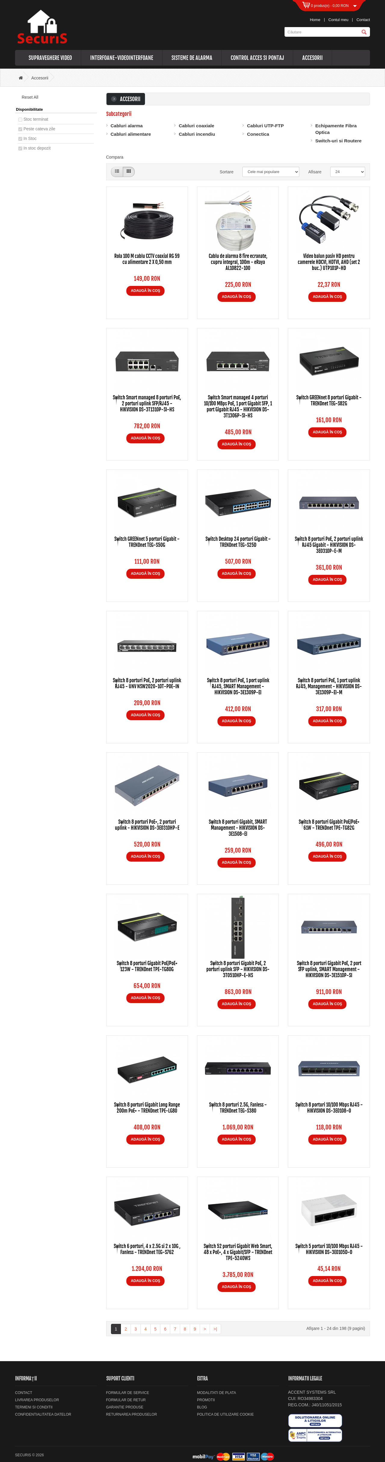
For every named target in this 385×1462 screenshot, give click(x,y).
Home (315, 19)
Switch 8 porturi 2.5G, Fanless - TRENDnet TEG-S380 (238, 1108)
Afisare (314, 171)
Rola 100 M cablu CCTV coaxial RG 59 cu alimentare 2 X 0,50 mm (147, 259)
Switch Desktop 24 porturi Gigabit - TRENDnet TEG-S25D (238, 542)
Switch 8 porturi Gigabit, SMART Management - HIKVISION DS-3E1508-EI (238, 828)
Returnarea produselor (131, 1414)
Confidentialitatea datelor (43, 1414)
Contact (363, 19)
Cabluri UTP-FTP (265, 125)
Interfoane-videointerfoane (121, 57)
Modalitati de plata (216, 1393)
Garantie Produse (124, 1407)
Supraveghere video (50, 57)
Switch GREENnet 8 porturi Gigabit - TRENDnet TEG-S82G (329, 401)
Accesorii (312, 57)
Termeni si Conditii (34, 1407)
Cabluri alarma (127, 125)
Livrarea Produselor (37, 1400)
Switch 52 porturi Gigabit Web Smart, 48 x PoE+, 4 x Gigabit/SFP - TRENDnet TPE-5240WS (238, 1252)
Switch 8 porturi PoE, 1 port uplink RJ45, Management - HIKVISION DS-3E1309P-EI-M (329, 686)
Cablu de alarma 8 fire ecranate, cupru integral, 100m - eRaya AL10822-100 (238, 262)
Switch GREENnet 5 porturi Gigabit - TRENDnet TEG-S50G (147, 542)
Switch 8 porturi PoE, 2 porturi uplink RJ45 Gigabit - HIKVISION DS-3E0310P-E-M (329, 545)
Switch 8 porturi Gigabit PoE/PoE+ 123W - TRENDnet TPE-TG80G (147, 966)
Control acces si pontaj (257, 57)
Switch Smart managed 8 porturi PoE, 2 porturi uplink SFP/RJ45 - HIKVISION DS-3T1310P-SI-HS (147, 404)
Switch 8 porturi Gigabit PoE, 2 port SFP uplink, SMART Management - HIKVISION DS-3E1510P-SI (329, 969)
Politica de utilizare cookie (225, 1414)
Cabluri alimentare (131, 134)
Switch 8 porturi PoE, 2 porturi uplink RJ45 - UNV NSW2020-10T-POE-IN (147, 683)
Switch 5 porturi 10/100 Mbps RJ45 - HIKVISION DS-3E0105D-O (329, 1249)
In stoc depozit (37, 148)
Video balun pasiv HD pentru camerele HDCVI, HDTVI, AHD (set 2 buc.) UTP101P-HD (329, 262)
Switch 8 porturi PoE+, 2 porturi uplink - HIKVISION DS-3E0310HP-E (147, 825)
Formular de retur (126, 1400)
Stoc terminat (35, 119)
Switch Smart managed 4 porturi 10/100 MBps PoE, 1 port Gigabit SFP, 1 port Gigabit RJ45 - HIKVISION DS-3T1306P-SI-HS (238, 407)
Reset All (28, 97)
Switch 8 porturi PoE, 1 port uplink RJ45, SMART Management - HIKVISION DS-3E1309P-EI (238, 686)
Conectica (258, 134)
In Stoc (30, 138)
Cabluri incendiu (197, 134)
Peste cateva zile (39, 128)
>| (215, 1329)
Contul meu (338, 19)
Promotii (206, 1400)
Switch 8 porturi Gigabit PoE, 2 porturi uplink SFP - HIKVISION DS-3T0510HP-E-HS (238, 969)
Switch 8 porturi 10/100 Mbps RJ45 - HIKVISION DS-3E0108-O (329, 1108)
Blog (202, 1407)
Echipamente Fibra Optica (336, 129)
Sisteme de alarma (191, 57)
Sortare (226, 171)
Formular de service (127, 1393)
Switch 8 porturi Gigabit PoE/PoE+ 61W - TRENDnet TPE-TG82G (329, 825)
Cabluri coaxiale (196, 125)
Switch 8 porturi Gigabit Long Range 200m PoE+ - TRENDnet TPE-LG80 (147, 1108)
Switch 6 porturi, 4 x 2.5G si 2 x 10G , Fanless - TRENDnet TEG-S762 (147, 1249)
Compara (115, 157)
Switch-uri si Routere (338, 140)
